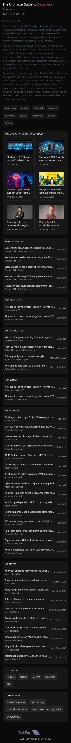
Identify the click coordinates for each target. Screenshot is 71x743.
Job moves (37, 115)
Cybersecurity (37, 702)
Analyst (25, 108)
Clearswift (50, 676)
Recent (23, 115)
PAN (9, 684)
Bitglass (10, 676)
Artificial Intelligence (17, 709)
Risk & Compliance (16, 702)
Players (51, 115)
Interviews (10, 115)
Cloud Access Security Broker (47, 709)
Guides (8, 122)
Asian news (10, 108)
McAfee (36, 676)
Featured (38, 108)
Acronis (23, 676)
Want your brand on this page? (35, 738)
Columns (52, 108)
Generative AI (13, 716)
